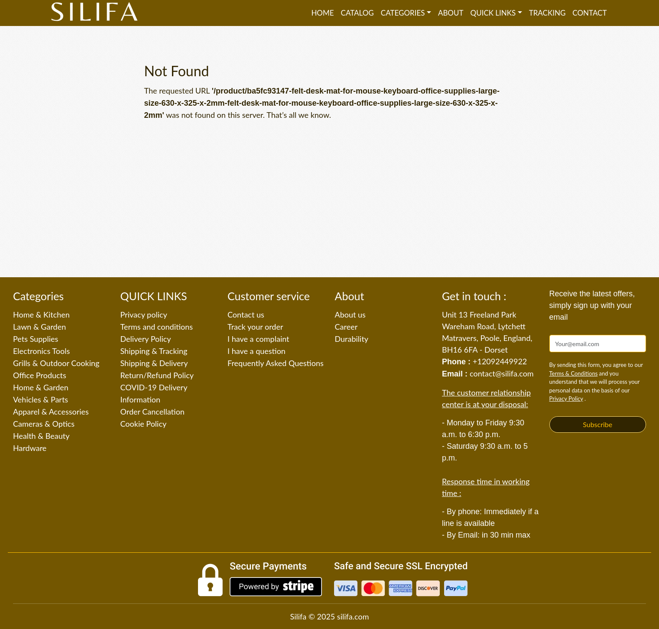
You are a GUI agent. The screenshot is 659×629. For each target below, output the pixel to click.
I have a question (256, 351)
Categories (403, 12)
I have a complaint (258, 339)
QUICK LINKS (493, 12)
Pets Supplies (35, 339)
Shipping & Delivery (154, 363)
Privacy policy (143, 314)
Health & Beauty (41, 436)
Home (322, 12)
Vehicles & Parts (40, 399)
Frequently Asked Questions (275, 363)
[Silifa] (94, 13)
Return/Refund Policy (157, 375)
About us (350, 314)
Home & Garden (40, 387)
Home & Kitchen (41, 314)
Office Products (39, 375)
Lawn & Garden (39, 326)
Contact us (245, 314)
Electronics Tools (41, 351)
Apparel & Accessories (51, 411)
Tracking (547, 12)
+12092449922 (500, 361)
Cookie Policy (143, 423)
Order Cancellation (152, 411)
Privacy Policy (566, 398)
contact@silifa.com (502, 373)
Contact (589, 12)
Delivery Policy (145, 339)
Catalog (357, 12)
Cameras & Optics (44, 423)
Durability (352, 339)
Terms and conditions (156, 326)
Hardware (29, 448)
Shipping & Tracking (154, 351)
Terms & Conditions (573, 373)
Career (346, 326)
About (451, 12)
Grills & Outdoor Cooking (56, 363)
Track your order (255, 326)
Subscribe (597, 424)
